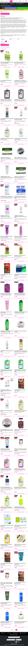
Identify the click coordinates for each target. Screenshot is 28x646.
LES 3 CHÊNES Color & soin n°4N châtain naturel (19, 390)
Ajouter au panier (7, 67)
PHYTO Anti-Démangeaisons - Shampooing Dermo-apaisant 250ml (7, 488)
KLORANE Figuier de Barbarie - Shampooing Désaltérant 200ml (6, 469)
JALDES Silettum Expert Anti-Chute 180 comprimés (20, 526)
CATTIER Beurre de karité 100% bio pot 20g (20, 331)
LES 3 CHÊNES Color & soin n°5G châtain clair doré (19, 583)
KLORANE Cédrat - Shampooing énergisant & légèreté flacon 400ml (7, 507)
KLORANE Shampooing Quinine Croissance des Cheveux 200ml (6, 294)
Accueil (2, 11)
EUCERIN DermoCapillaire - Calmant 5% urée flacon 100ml (20, 119)
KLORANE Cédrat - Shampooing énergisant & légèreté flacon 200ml (20, 488)
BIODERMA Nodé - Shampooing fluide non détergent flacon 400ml (7, 331)
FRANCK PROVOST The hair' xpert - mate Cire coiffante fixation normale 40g (7, 430)
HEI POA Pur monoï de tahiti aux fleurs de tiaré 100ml (20, 256)
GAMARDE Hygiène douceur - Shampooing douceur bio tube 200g (7, 177)
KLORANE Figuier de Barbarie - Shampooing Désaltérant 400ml (19, 469)
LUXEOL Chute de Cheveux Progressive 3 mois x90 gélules (6, 158)
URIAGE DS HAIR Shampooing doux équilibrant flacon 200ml (20, 603)
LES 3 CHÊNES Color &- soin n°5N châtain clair (6, 275)
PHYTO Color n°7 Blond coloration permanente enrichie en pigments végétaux (6, 583)
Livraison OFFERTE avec (14, 9)
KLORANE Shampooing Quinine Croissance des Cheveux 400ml (19, 294)
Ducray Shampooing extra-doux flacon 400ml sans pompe (19, 63)
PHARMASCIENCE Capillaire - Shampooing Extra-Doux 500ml (19, 507)
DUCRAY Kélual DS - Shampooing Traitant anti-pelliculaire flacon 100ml (7, 197)
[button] (6, 41)
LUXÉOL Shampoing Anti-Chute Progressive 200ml (6, 603)
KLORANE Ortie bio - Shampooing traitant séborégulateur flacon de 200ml (6, 370)
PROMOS (12, 3)
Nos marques (20, 3)
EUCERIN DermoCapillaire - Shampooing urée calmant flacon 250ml (6, 390)
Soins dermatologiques (10, 8)
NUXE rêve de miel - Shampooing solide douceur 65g (20, 545)
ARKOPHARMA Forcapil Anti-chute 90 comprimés (20, 275)
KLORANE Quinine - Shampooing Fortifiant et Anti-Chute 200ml (6, 100)
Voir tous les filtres (4, 44)
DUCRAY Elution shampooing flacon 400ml (7, 411)
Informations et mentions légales (14, 637)
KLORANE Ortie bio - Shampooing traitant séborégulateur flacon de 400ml (20, 370)
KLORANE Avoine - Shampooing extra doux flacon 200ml (7, 139)
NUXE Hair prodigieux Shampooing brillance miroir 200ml (7, 237)
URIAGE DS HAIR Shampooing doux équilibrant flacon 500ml (7, 622)
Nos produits (4, 3)
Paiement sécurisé (14, 634)
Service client (18, 639)
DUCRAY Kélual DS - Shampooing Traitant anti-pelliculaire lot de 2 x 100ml (20, 197)
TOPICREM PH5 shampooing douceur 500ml (7, 351)
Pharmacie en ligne (22, 8)
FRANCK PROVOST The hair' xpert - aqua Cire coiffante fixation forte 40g (20, 158)
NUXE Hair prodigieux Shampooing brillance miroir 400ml (20, 237)
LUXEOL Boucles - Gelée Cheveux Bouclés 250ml (6, 312)
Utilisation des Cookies (11, 639)
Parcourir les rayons (5, 13)
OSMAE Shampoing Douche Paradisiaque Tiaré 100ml (5, 449)
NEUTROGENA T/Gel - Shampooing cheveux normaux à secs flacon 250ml (20, 351)
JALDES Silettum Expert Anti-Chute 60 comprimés (7, 526)
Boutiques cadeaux (6, 5)
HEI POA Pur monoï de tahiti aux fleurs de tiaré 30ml (6, 256)
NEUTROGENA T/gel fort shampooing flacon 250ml (7, 119)
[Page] (3, 41)
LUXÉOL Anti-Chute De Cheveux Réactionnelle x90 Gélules (19, 177)
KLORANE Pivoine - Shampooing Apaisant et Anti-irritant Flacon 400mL (20, 81)
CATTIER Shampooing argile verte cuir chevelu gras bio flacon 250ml (20, 622)
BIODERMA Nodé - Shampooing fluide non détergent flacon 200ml (20, 312)
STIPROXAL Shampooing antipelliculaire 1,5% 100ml (5, 216)
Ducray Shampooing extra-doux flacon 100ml (6, 81)
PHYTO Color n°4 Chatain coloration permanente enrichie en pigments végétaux (20, 449)
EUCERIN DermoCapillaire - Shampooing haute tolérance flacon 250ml (20, 216)
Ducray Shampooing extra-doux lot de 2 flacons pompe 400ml (7, 63)
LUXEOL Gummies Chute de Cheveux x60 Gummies (20, 430)
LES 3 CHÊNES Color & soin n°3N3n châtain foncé (6, 564)
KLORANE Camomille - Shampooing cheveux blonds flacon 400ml (20, 411)
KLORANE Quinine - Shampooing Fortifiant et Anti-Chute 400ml (20, 100)
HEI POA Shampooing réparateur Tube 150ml (20, 564)
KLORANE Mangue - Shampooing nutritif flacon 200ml (6, 545)
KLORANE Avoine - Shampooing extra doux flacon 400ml (20, 139)
